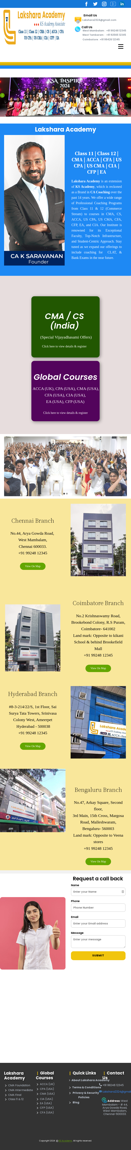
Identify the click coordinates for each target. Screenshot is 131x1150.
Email (74, 917)
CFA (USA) (45, 1112)
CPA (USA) (45, 1089)
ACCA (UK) (45, 1084)
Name (75, 885)
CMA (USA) (45, 1094)
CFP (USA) (45, 1108)
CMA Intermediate (18, 1090)
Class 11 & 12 (14, 1099)
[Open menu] (121, 46)
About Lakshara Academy (89, 1080)
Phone (75, 901)
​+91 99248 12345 (111, 1085)
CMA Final (12, 1095)
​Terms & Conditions (84, 1087)
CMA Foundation (17, 1085)
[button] (2, 95)
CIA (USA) (44, 1099)
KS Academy (65, 1140)
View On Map (33, 566)
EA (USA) (44, 1103)
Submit (98, 955)
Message (77, 933)
